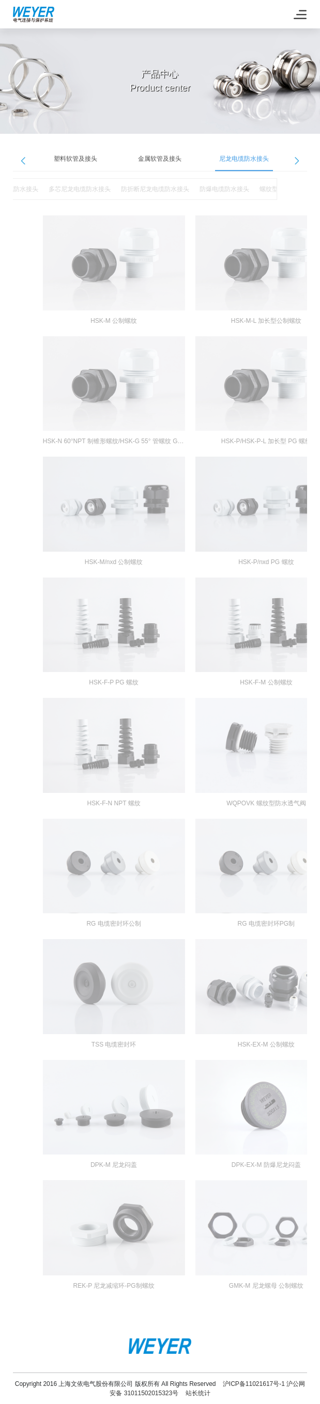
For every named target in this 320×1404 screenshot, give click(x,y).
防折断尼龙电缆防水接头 (145, 189)
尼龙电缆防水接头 (244, 162)
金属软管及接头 (159, 162)
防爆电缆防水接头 (214, 189)
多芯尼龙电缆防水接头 (69, 189)
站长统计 (198, 1393)
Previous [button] (23, 164)
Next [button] (296, 164)
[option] (76, 163)
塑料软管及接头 (75, 162)
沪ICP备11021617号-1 (254, 1383)
